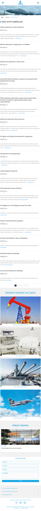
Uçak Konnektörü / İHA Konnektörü (20, 418)
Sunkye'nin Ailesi (19, 500)
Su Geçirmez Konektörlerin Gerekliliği (11, 271)
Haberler (7, 17)
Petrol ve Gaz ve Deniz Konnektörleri (20, 324)
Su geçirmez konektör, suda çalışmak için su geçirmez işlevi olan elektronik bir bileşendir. (19, 279)
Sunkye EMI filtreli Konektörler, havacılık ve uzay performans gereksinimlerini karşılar (18, 80)
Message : (5, 473)
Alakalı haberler (20, 425)
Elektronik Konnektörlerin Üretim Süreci (12, 62)
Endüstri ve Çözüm (27, 500)
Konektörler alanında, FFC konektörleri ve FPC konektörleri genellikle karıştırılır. (19, 214)
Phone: (5, 465)
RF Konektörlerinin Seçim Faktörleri (11, 188)
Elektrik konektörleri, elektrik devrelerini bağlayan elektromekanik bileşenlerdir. (19, 246)
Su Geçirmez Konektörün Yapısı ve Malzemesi (14, 238)
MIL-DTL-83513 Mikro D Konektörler (9, 488)
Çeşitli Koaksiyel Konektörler (8, 171)
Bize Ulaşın (12, 500)
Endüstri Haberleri (15, 17)
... (23, 285)
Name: (5, 462)
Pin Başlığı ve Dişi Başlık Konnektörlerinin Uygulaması (16, 136)
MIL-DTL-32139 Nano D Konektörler (9, 491)
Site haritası (16, 508)
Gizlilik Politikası (24, 508)
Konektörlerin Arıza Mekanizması (10, 153)
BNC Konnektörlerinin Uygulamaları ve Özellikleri (15, 44)
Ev (3, 17)
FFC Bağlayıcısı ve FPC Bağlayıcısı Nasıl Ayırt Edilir (15, 205)
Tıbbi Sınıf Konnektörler (21, 355)
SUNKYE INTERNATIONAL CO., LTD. (19, 506)
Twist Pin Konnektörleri (7, 494)
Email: (5, 469)
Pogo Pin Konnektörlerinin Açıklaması (11, 221)
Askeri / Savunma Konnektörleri (20, 386)
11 (25, 285)
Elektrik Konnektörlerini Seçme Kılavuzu (12, 119)
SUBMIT (20, 481)
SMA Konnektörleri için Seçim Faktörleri (12, 27)
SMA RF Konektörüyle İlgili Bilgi (9, 253)
